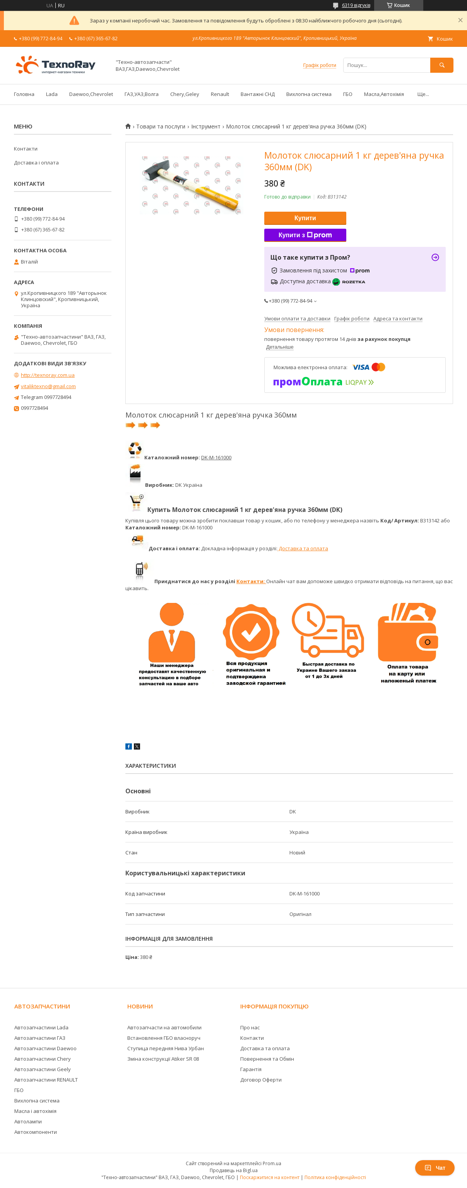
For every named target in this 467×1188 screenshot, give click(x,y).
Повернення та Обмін (267, 1058)
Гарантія (251, 1069)
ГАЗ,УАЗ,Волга (142, 94)
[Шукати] (441, 65)
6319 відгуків (356, 5)
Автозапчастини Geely (42, 1069)
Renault (220, 94)
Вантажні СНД (258, 94)
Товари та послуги (160, 126)
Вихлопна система (309, 94)
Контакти (26, 148)
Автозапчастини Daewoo (45, 1048)
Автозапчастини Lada (41, 1027)
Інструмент (206, 126)
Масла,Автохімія (384, 94)
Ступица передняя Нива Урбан (165, 1048)
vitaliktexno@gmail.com (48, 386)
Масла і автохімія (35, 1111)
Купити (305, 218)
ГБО (347, 94)
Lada (52, 94)
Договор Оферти (261, 1079)
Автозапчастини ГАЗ (39, 1037)
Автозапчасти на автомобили (164, 1027)
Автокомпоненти (35, 1131)
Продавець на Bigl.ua (234, 1170)
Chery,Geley (184, 94)
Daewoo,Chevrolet (91, 94)
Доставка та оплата (302, 548)
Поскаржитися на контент (269, 1177)
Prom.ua (272, 1163)
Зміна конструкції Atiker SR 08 (163, 1058)
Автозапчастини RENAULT (46, 1079)
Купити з (305, 235)
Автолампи (28, 1121)
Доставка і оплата (36, 162)
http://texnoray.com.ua (48, 375)
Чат (434, 1167)
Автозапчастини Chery (42, 1058)
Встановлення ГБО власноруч (163, 1037)
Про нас (250, 1027)
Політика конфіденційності (335, 1177)
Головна (24, 94)
